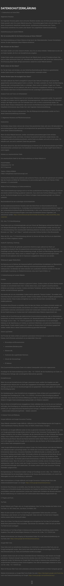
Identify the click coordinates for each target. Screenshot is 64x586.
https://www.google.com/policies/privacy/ (42, 575)
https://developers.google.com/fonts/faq (50, 573)
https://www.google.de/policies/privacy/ (38, 483)
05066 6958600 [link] (11, 171)
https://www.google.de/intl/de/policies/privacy (24, 539)
